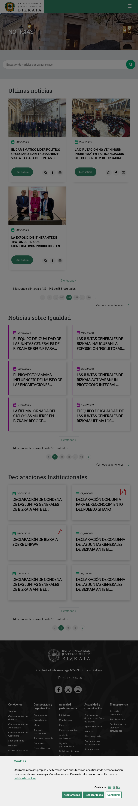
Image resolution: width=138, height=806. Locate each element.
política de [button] (25, 778)
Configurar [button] (114, 794)
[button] (109, 787)
